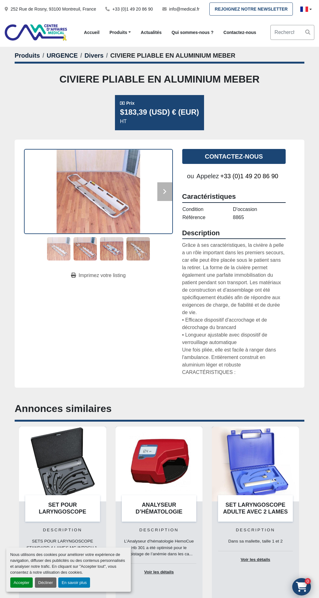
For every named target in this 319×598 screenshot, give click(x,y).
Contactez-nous (239, 32)
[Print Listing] (98, 275)
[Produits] (27, 55)
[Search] (292, 32)
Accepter (22, 582)
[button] (120, 32)
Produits (118, 32)
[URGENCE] (62, 55)
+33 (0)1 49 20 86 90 (132, 9)
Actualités (151, 32)
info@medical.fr (184, 9)
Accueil (92, 32)
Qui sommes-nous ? (193, 32)
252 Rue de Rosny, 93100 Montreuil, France (53, 9)
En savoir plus (74, 582)
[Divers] (93, 55)
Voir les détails (159, 572)
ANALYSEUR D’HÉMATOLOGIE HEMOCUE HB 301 (158, 512)
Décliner (45, 582)
